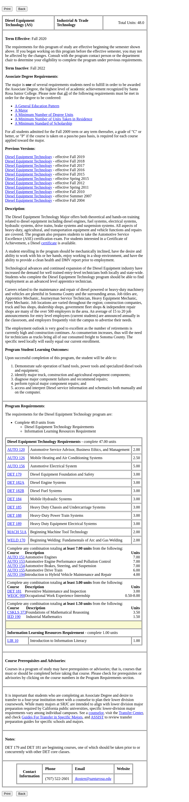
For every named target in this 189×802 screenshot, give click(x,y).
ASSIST (97, 717)
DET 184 (14, 499)
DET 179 (14, 474)
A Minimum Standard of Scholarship (43, 123)
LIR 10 (12, 641)
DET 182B (15, 491)
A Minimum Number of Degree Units (44, 115)
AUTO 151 (16, 557)
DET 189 (14, 524)
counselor (96, 713)
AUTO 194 (16, 574)
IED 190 (14, 617)
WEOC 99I (16, 596)
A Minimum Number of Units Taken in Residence (53, 119)
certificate (49, 243)
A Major (21, 110)
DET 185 (14, 507)
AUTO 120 (16, 449)
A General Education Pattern (37, 106)
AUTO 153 (16, 561)
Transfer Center (131, 713)
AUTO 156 (16, 466)
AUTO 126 (16, 458)
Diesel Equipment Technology (28, 157)
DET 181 (14, 591)
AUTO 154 (16, 566)
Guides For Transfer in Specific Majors (52, 717)
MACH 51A (17, 532)
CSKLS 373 (16, 612)
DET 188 (14, 515)
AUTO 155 (16, 570)
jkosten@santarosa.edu (93, 779)
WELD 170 (16, 540)
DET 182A (15, 482)
